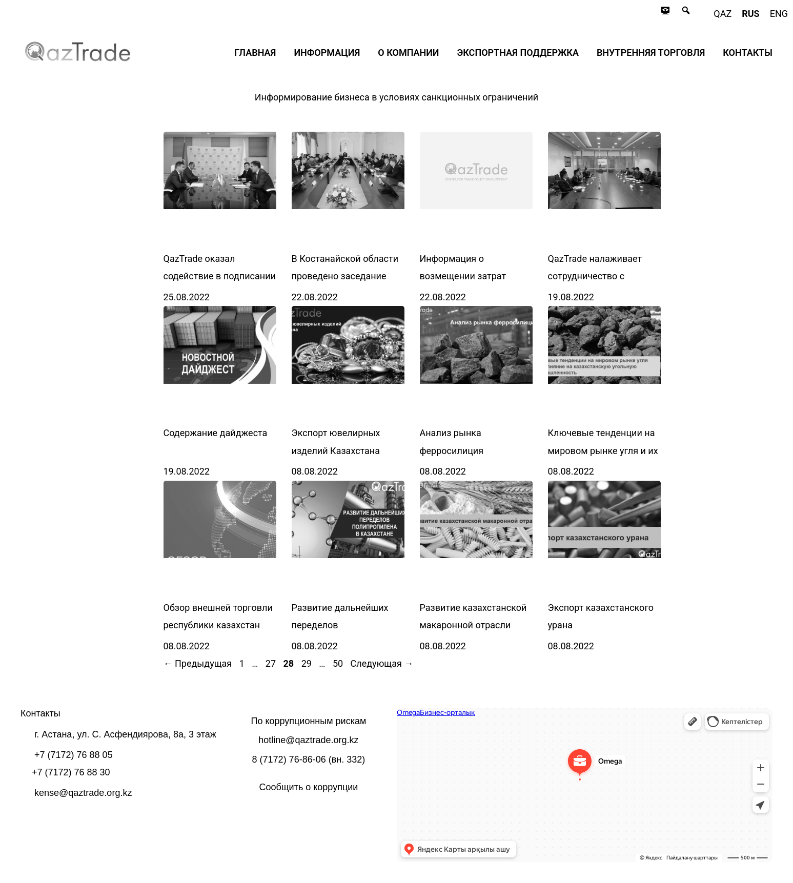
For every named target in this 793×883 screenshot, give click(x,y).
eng (779, 13)
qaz (722, 13)
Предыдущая (198, 663)
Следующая (382, 663)
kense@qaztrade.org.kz (83, 793)
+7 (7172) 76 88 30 (71, 772)
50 (338, 663)
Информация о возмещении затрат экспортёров (463, 276)
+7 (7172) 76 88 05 (73, 755)
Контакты (747, 52)
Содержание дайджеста (216, 432)
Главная (255, 52)
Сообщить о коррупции (308, 787)
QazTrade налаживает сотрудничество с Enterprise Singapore (595, 276)
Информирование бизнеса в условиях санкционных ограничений (397, 97)
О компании (408, 52)
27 (271, 663)
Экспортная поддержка (518, 52)
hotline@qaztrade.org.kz (308, 740)
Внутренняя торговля (651, 52)
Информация (327, 52)
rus (750, 13)
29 (307, 663)
